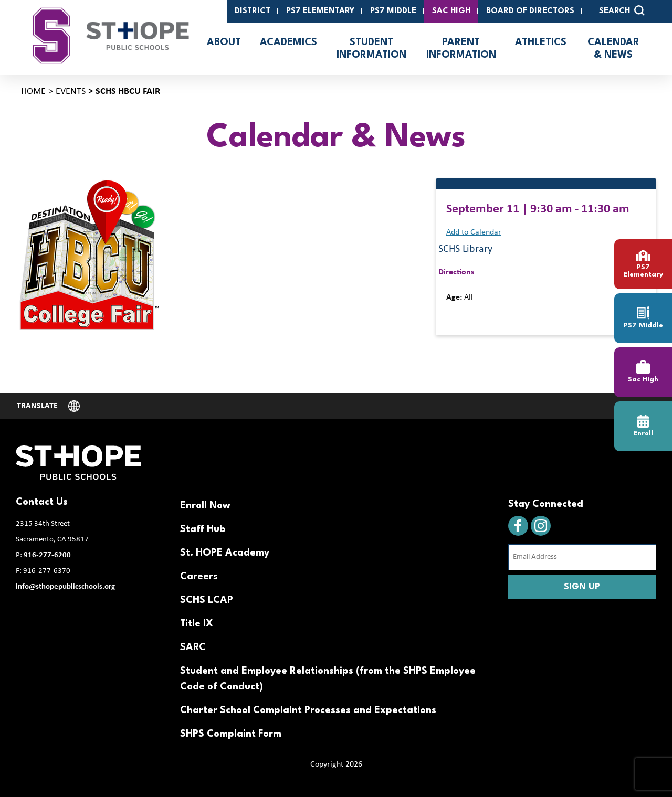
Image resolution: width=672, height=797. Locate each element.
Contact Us (42, 502)
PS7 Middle (393, 11)
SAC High (451, 11)
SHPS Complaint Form (230, 734)
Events (71, 92)
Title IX (196, 624)
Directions (456, 272)
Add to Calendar (473, 232)
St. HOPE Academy (224, 553)
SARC (193, 647)
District (252, 11)
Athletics (540, 42)
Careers (199, 576)
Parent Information (461, 49)
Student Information (371, 49)
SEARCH (622, 10)
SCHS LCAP (206, 600)
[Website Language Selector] (48, 406)
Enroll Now (205, 506)
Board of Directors (530, 11)
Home (33, 92)
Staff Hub (202, 529)
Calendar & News (613, 49)
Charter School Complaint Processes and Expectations (308, 710)
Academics (288, 42)
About (224, 42)
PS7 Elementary (320, 11)
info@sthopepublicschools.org (65, 587)
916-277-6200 (47, 555)
